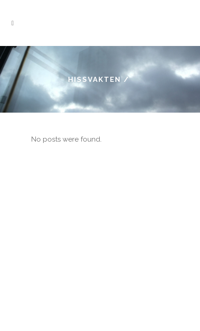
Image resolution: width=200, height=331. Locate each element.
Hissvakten (94, 79)
